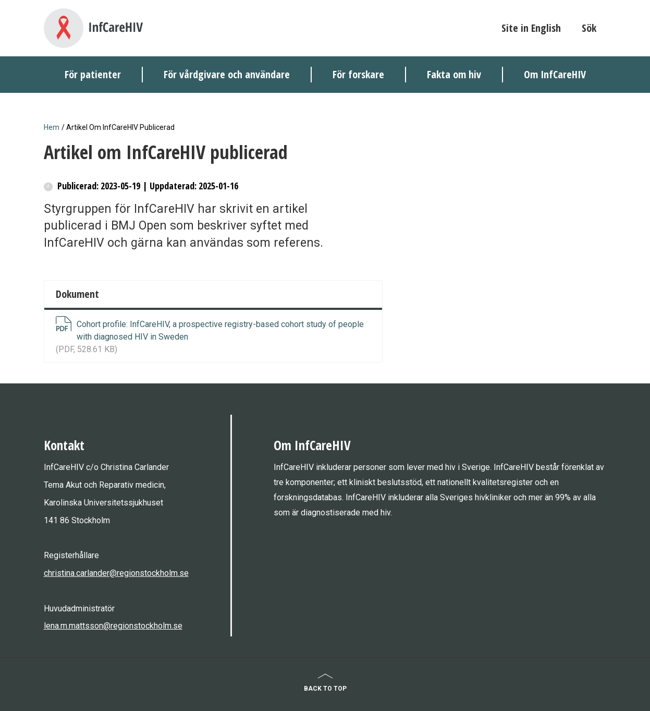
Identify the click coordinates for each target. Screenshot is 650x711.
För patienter (93, 74)
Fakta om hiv (454, 74)
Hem (51, 127)
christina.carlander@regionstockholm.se (116, 573)
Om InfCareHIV (555, 74)
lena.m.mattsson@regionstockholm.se (113, 626)
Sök (589, 28)
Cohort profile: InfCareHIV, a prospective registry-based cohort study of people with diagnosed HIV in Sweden (220, 330)
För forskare (358, 74)
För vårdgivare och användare (227, 74)
